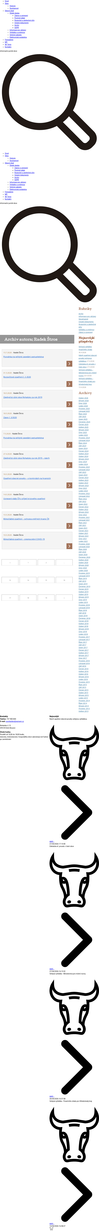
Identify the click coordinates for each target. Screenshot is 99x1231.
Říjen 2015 (83, 685)
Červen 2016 (83, 669)
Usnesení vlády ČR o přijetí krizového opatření (24, 498)
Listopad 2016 (84, 663)
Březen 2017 (84, 655)
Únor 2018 (83, 631)
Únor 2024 (83, 461)
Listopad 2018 (84, 608)
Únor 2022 (83, 515)
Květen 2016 (83, 671)
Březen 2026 (84, 400)
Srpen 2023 (83, 475)
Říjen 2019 (83, 578)
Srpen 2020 (83, 554)
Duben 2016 (83, 674)
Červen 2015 (83, 690)
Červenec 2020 (84, 557)
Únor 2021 (83, 538)
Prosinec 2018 (84, 605)
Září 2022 (82, 501)
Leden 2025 (83, 435)
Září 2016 (82, 666)
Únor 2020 (83, 568)
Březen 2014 (84, 706)
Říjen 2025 (83, 414)
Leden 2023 (83, 491)
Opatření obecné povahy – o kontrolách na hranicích (27, 478)
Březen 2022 (84, 512)
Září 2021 (82, 525)
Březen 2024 (84, 459)
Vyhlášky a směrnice (86, 329)
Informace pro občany (87, 316)
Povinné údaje (19, 18)
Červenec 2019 (84, 586)
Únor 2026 (83, 403)
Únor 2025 (83, 432)
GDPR (16, 28)
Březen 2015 (84, 695)
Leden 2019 (83, 602)
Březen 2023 (84, 485)
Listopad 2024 (84, 440)
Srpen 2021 (83, 528)
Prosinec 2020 (84, 544)
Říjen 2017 (83, 642)
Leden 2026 (83, 406)
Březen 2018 (84, 629)
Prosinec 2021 (84, 517)
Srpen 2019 (83, 584)
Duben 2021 (83, 533)
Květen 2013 (83, 711)
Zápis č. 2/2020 (10, 417)
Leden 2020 (83, 570)
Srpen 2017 (83, 647)
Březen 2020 (84, 565)
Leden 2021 (83, 541)
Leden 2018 (83, 634)
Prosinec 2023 (84, 467)
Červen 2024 (83, 451)
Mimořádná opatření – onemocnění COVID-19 (24, 539)
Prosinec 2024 (84, 438)
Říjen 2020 (83, 549)
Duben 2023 (83, 483)
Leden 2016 (83, 679)
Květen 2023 (83, 480)
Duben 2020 (83, 562)
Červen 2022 (83, 507)
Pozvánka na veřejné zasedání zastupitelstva (23, 356)
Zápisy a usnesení (21, 16)
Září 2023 (82, 472)
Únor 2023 (83, 488)
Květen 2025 (83, 427)
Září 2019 (82, 581)
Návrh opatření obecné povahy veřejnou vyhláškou (88, 358)
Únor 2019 (83, 600)
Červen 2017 (83, 650)
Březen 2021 (84, 536)
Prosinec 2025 (84, 408)
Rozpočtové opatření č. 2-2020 (17, 377)
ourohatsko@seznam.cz (15, 721)
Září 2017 (82, 645)
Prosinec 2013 (84, 708)
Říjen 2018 (83, 610)
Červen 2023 (83, 477)
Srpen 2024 (83, 448)
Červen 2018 (83, 621)
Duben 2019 (83, 594)
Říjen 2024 (83, 443)
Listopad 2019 (84, 576)
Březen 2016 (84, 677)
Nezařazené (83, 319)
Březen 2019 (84, 597)
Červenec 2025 (84, 422)
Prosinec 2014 (84, 700)
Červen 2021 (83, 531)
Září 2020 (82, 552)
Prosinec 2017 (84, 637)
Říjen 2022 (83, 499)
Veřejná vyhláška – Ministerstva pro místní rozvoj (87, 373)
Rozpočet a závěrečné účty (24, 20)
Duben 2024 (83, 456)
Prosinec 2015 (84, 682)
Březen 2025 (84, 430)
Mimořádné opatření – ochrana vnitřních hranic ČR (26, 519)
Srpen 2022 (83, 504)
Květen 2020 (83, 560)
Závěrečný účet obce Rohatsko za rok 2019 (22, 397)
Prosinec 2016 (84, 661)
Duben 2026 (83, 398)
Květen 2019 (83, 592)
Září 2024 (82, 446)
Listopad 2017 (84, 639)
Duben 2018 (83, 626)
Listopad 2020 (84, 546)
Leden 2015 (83, 698)
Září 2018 (82, 613)
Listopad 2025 (84, 411)
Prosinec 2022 (84, 493)
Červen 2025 (83, 424)
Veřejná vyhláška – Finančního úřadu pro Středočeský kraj (87, 381)
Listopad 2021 (84, 520)
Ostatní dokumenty (21, 23)
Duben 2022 (83, 509)
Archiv (16, 25)
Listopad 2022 (84, 496)
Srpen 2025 (83, 419)
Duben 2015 (83, 692)
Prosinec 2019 (84, 573)
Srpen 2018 (83, 615)
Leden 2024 (83, 464)
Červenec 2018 (84, 618)
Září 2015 (82, 687)
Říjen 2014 (83, 703)
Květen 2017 (83, 653)
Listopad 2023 (84, 469)
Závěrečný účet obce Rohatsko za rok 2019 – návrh (26, 458)
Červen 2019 (83, 589)
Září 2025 (82, 416)
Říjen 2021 (83, 523)
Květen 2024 (83, 454)
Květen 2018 (83, 623)
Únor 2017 (83, 658)
